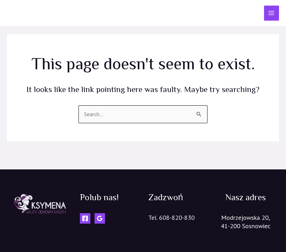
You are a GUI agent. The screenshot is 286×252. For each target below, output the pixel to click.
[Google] (100, 218)
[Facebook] (85, 218)
